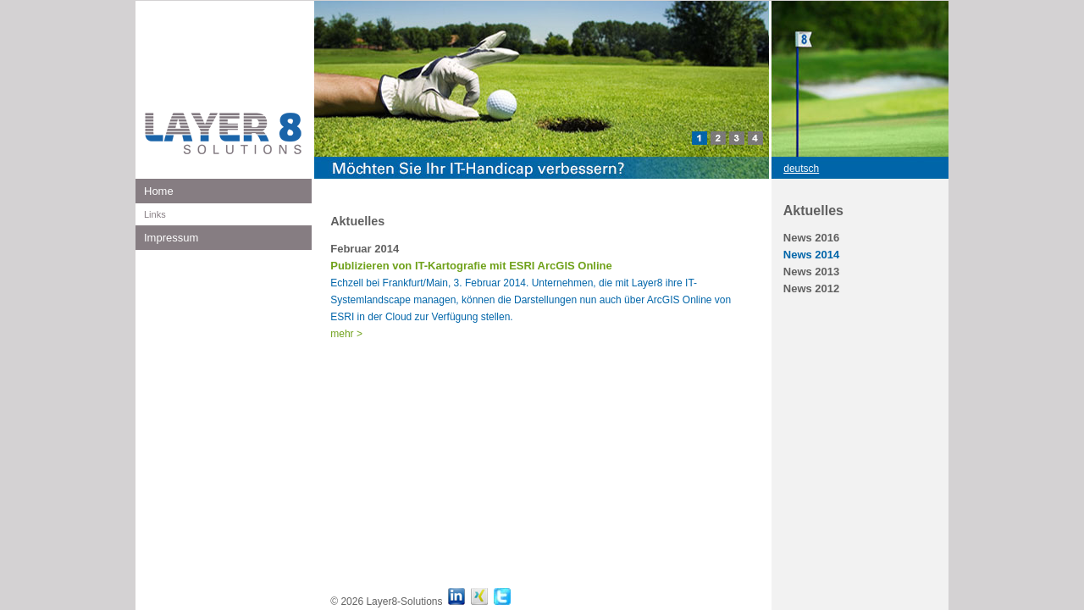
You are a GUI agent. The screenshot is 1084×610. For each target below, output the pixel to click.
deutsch (801, 169)
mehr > (346, 334)
